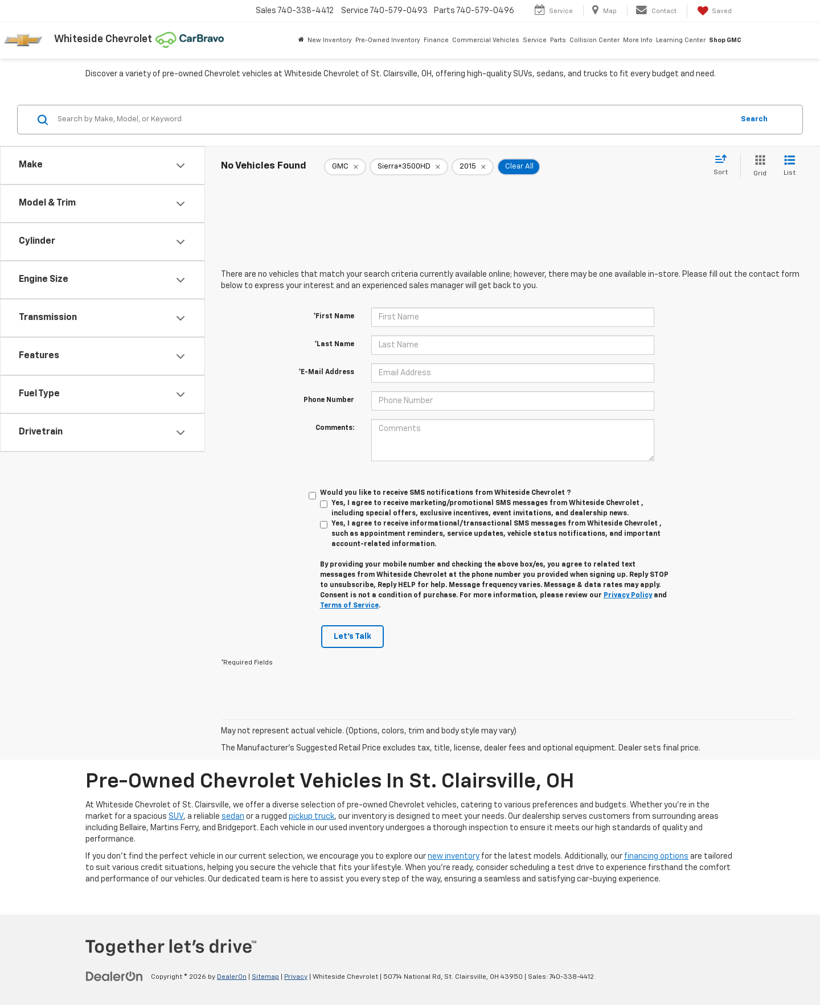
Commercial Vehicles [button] (485, 40)
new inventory (453, 856)
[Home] (301, 40)
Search (754, 119)
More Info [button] (638, 40)
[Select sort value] (724, 165)
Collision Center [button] (594, 40)
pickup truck (311, 817)
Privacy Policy (628, 595)
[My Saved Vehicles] (713, 11)
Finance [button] (436, 40)
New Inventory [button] (330, 40)
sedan (233, 817)
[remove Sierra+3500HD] (409, 166)
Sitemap (265, 977)
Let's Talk (352, 637)
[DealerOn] (114, 977)
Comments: (334, 428)
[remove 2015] (473, 166)
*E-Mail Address (326, 372)
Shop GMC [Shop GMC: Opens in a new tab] (725, 40)
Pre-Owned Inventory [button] (387, 40)
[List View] (789, 166)
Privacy (296, 977)
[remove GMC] (345, 166)
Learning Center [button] (681, 40)
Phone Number (329, 400)
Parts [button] (558, 40)
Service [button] (535, 40)
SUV (176, 817)
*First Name (333, 316)
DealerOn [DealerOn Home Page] (232, 977)
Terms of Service (349, 605)
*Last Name (334, 344)
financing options (656, 856)
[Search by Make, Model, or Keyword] (393, 119)
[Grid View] (757, 166)
